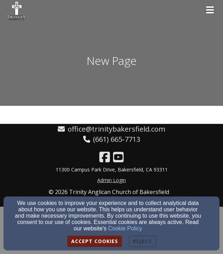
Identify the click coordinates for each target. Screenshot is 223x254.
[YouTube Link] (118, 157)
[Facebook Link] (104, 157)
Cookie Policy (125, 228)
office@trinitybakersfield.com (116, 129)
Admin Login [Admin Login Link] (111, 180)
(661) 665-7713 (116, 139)
